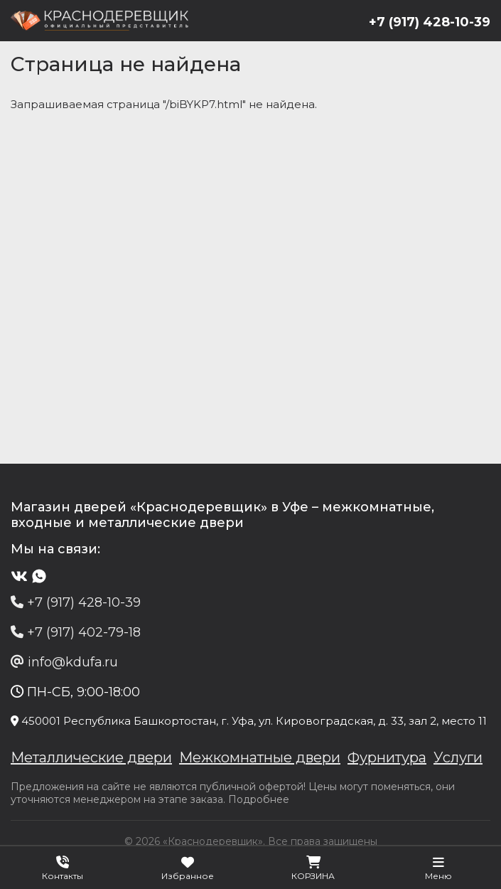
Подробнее (258, 799)
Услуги (458, 757)
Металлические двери (91, 757)
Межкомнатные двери (259, 757)
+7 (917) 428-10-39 (429, 22)
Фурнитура (387, 757)
